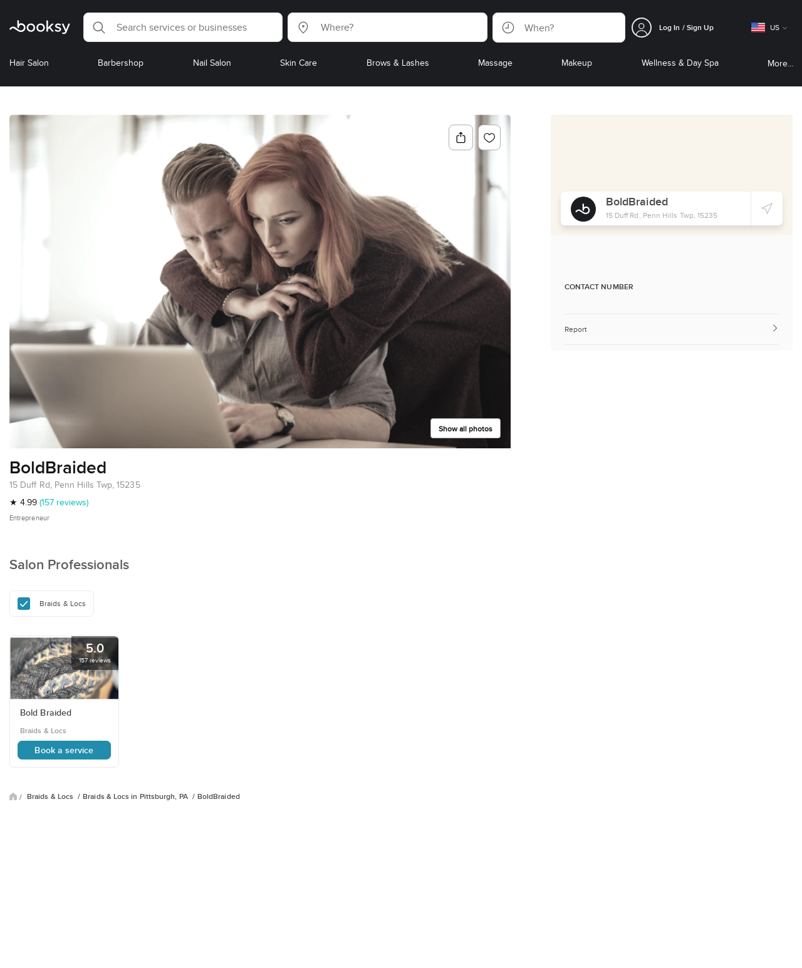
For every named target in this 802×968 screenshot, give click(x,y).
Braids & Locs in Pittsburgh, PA (136, 796)
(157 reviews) (63, 502)
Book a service (63, 750)
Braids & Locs (51, 796)
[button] (183, 27)
